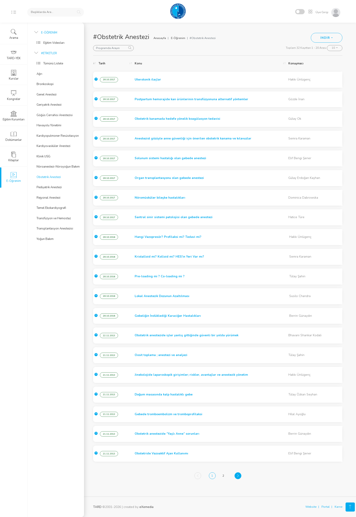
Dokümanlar (13, 136)
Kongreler (13, 95)
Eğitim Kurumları (14, 116)
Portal (325, 507)
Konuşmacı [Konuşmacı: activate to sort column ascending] (295, 63)
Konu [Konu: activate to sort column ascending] (138, 63)
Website (310, 507)
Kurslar (14, 75)
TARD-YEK (14, 54)
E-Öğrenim (178, 38)
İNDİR (325, 38)
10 (334, 48)
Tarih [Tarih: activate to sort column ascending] (102, 63)
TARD (97, 507)
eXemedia (146, 507)
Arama (13, 34)
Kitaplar (13, 156)
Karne (338, 507)
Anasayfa (159, 38)
